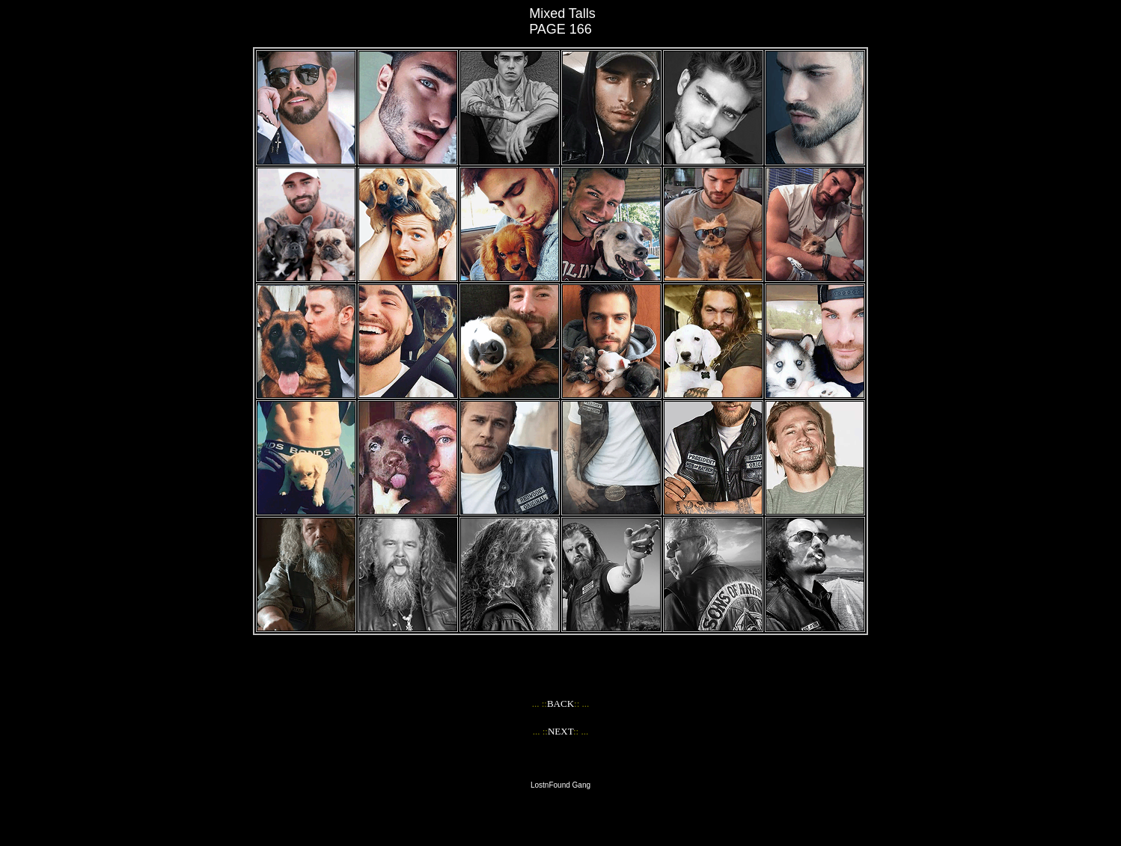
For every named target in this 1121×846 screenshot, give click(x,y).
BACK (560, 703)
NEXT (560, 731)
